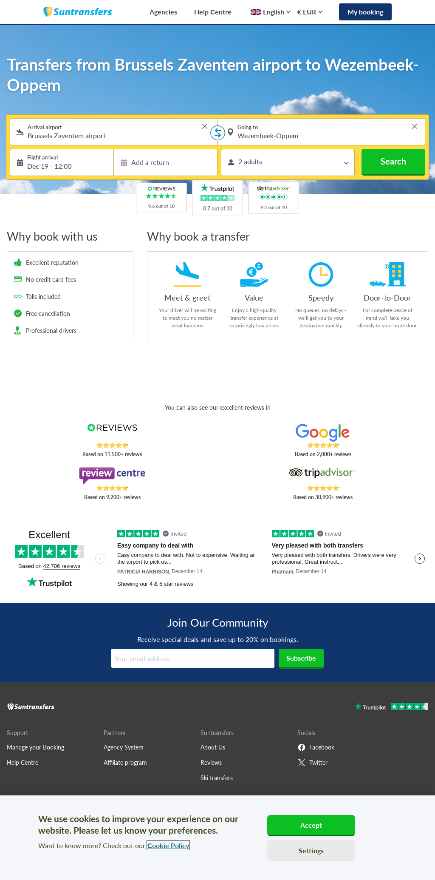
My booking (365, 12)
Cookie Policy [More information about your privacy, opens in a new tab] (168, 845)
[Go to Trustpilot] (391, 708)
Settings (311, 850)
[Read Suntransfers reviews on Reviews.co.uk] (112, 433)
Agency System (124, 747)
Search (393, 161)
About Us (213, 747)
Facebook (315, 747)
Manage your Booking (35, 747)
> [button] (204, 126)
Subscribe (301, 658)
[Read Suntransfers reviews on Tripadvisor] (323, 476)
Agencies (163, 12)
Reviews (211, 762)
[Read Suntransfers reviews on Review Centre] (112, 476)
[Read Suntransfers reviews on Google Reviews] (323, 433)
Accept (311, 825)
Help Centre (213, 12)
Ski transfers (217, 777)
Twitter (312, 762)
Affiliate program (125, 762)
